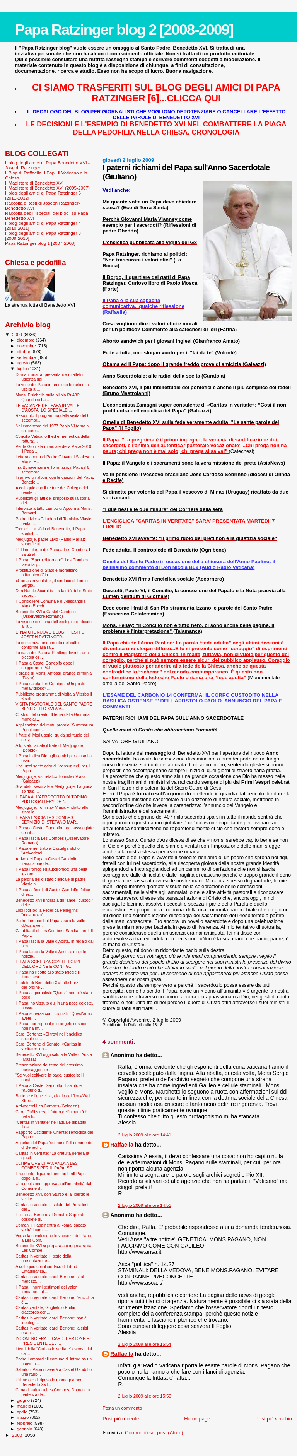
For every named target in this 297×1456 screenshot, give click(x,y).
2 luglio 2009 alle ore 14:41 (144, 1135)
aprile (23, 1412)
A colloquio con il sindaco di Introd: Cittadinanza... (46, 1268)
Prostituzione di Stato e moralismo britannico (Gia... (46, 572)
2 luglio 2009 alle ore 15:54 (144, 1344)
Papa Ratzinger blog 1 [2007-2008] (40, 243)
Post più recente (120, 1419)
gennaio (25, 1429)
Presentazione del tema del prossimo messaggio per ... (49, 1067)
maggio (24, 1406)
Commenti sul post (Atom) (154, 1432)
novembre (27, 345)
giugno (24, 1400)
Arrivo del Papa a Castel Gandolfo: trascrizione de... (47, 861)
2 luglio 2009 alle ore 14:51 (144, 1205)
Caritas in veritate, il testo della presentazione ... (43, 1258)
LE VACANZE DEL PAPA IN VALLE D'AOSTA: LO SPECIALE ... (47, 407)
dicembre (26, 340)
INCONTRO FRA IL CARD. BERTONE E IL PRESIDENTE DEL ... (54, 1340)
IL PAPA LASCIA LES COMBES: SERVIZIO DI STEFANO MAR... (47, 819)
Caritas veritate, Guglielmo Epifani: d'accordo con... (47, 1309)
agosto (24, 363)
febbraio (25, 1423)
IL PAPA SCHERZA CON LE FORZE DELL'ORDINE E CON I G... (48, 964)
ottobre (24, 351)
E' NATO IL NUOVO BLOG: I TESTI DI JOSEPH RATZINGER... (50, 634)
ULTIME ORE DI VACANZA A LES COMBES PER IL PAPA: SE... (46, 1165)
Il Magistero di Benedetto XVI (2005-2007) (47, 187)
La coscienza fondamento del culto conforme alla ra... (47, 644)
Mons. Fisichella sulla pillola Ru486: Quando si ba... (47, 397)
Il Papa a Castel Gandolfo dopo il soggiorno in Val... (45, 665)
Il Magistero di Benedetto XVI (34, 182)
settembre (27, 357)
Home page (197, 1419)
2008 (17, 1434)
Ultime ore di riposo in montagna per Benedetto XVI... (48, 1382)
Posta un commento (122, 1408)
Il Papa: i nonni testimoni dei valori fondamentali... (46, 1289)
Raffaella (121, 1145)
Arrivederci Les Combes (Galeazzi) (47, 1106)
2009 (17, 334)
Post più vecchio (273, 1419)
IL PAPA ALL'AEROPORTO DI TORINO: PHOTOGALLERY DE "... (51, 799)
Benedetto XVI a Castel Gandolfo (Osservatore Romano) (45, 614)
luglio (22, 368)
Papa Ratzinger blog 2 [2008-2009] (124, 29)
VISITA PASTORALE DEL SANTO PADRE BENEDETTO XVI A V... (53, 706)
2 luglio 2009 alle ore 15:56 (144, 1396)
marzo (23, 1417)
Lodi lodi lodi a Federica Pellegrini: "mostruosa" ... (46, 912)
